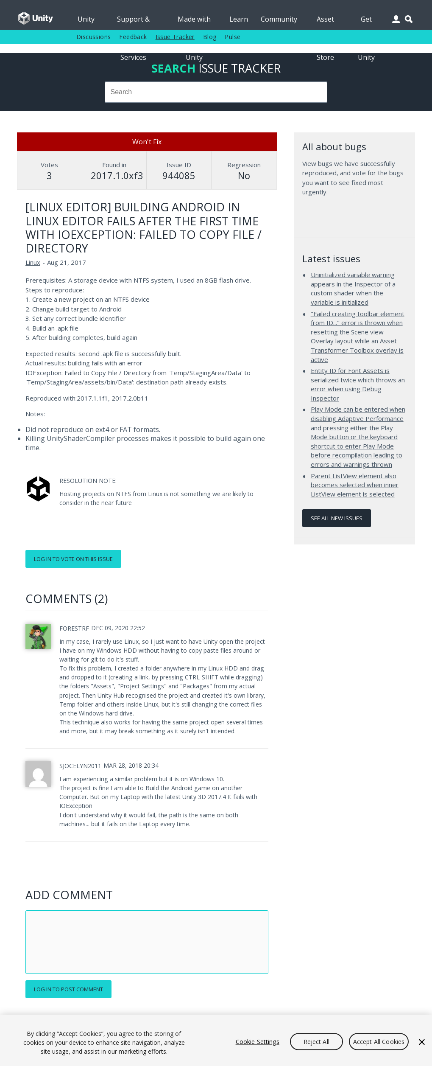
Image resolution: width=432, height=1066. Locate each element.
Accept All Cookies (379, 1041)
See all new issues (336, 518)
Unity (86, 19)
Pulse (232, 37)
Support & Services (133, 22)
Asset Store (325, 22)
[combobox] (216, 92)
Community (279, 19)
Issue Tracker (175, 37)
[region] (216, 1040)
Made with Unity (194, 22)
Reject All (316, 1041)
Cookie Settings (257, 1041)
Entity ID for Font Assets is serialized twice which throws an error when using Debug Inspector (358, 384)
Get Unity (366, 22)
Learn (238, 19)
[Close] (422, 1041)
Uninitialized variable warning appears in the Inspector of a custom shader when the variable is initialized (353, 288)
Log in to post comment (68, 989)
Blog (210, 37)
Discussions (93, 37)
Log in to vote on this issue (73, 559)
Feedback (133, 37)
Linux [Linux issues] (32, 262)
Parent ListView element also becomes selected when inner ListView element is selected (355, 484)
